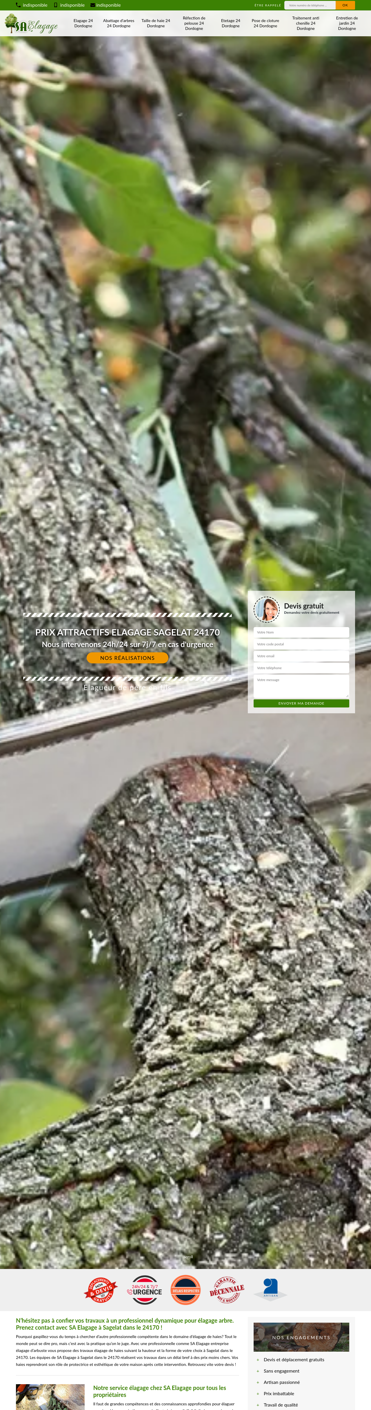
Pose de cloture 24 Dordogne (265, 23)
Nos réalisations (127, 658)
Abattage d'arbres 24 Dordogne (118, 23)
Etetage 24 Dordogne (230, 23)
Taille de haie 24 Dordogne (155, 23)
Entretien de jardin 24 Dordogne (347, 23)
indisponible (32, 5)
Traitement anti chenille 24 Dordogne (305, 23)
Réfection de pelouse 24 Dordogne (194, 23)
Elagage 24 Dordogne (83, 23)
